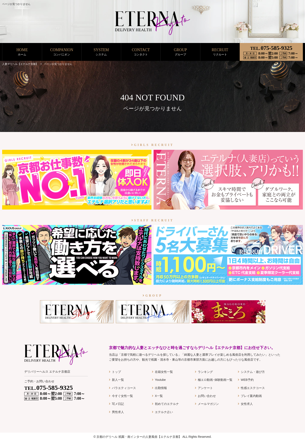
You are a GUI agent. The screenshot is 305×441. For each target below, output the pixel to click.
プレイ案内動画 (251, 396)
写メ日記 (118, 404)
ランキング (205, 372)
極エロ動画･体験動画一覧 (215, 379)
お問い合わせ (207, 396)
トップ (116, 372)
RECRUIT (220, 52)
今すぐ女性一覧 (122, 396)
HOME (22, 52)
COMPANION (61, 52)
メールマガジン (208, 404)
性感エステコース (253, 388)
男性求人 (118, 412)
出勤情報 (161, 388)
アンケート (205, 388)
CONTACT (140, 52)
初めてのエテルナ (167, 404)
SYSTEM (101, 52)
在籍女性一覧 (164, 372)
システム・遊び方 (253, 372)
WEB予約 (247, 379)
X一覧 (159, 396)
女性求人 (247, 404)
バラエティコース (124, 388)
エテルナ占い (164, 412)
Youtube (160, 379)
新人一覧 (118, 379)
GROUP (180, 52)
